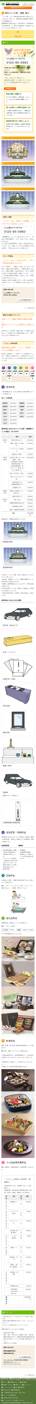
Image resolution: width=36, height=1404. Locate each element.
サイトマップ (27, 1384)
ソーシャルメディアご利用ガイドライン (13, 1400)
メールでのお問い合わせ (25, 300)
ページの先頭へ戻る (30, 308)
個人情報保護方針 (20, 1387)
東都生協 (13, 4)
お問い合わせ (6, 1390)
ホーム (5, 1382)
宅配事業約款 (16, 1390)
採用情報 (24, 1382)
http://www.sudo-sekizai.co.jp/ (12, 1364)
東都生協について (14, 1382)
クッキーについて (8, 1387)
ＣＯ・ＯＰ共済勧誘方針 (9, 1395)
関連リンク (18, 1384)
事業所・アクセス (8, 1384)
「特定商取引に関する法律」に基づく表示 (14, 1392)
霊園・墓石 (17, 36)
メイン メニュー (31, 4)
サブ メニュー (25, 4)
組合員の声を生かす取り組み (10, 1398)
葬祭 (18, 32)
